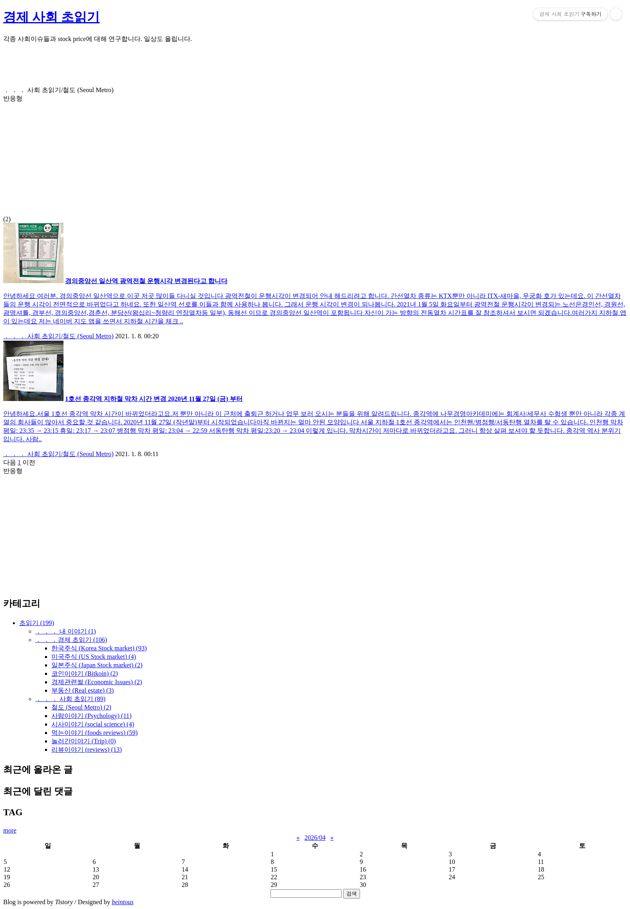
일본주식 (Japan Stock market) (97, 665)
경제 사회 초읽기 (51, 17)
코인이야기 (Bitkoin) (84, 673)
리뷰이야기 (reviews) (86, 749)
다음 (9, 462)
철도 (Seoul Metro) (81, 707)
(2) (315, 154)
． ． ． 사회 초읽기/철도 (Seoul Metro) (58, 336)
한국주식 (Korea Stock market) (99, 648)
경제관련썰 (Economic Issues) (96, 682)
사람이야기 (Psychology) (91, 715)
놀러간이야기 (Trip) (83, 741)
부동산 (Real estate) (82, 690)
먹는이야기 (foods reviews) (94, 732)
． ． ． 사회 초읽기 (70, 698)
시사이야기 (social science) (92, 724)
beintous (122, 902)
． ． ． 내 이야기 (65, 631)
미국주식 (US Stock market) (93, 656)
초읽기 (36, 622)
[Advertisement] (244, 68)
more (9, 830)
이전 (28, 462)
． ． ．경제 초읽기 (71, 639)
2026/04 (315, 837)
